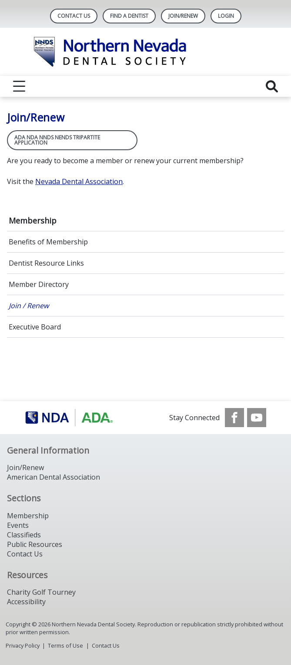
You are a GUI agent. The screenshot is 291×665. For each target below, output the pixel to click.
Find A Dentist (129, 16)
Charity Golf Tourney (41, 592)
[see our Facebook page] (234, 417)
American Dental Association (53, 477)
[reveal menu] (19, 86)
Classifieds (24, 535)
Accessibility (26, 601)
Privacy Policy (23, 645)
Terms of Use (65, 645)
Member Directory (39, 284)
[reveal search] (272, 86)
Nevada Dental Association (79, 181)
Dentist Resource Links (46, 263)
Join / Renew (29, 305)
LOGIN (226, 16)
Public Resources (34, 544)
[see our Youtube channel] (256, 417)
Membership (33, 220)
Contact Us (73, 16)
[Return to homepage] (145, 51)
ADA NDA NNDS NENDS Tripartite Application (57, 140)
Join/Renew (183, 16)
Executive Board (35, 327)
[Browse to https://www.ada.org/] (69, 417)
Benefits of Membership (48, 242)
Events (18, 525)
